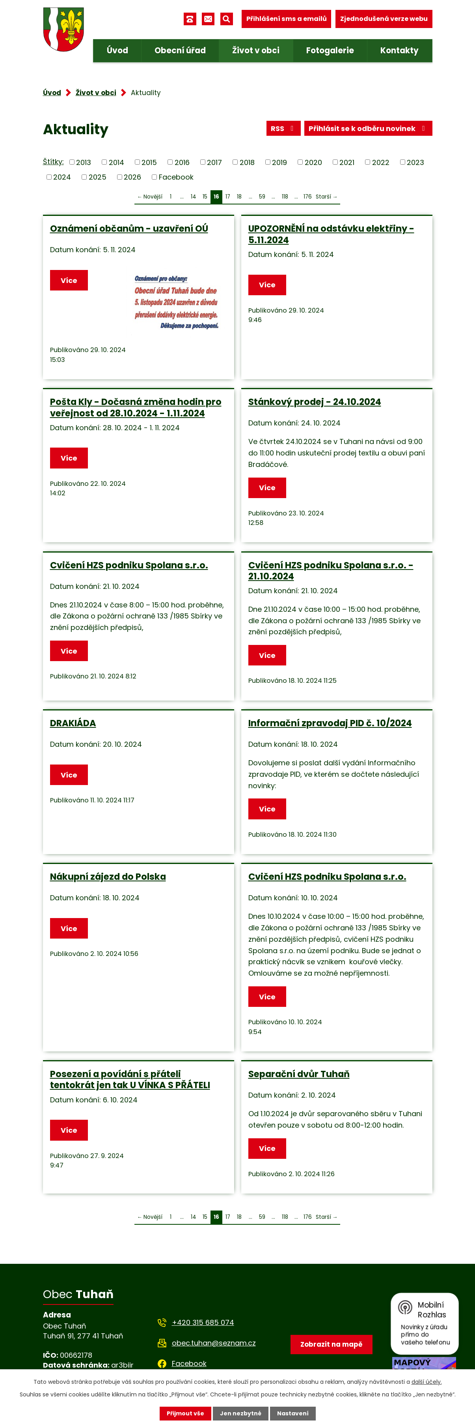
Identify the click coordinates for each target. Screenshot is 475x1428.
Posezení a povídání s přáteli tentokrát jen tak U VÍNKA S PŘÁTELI (130, 1079)
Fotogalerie (330, 50)
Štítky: (53, 162)
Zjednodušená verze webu (384, 18)
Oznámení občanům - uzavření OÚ (129, 228)
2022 (380, 162)
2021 (346, 162)
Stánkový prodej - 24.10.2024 (314, 401)
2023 (415, 162)
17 (227, 197)
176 (308, 197)
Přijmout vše (185, 1413)
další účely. (427, 1382)
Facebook (176, 177)
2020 (313, 162)
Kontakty (399, 50)
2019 (279, 162)
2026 (132, 177)
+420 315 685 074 (203, 1322)
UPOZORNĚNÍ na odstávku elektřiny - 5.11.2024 (331, 234)
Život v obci (255, 50)
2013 (83, 162)
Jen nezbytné (240, 1413)
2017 (214, 162)
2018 (247, 162)
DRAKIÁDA (73, 723)
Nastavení (293, 1413)
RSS (284, 128)
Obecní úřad (180, 50)
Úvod (117, 50)
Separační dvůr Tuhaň (299, 1074)
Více (69, 280)
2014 (116, 162)
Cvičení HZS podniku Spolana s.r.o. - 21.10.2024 (331, 571)
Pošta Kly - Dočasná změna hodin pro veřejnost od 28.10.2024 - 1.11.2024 (136, 407)
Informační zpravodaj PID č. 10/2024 (330, 723)
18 (239, 197)
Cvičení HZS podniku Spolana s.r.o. (129, 565)
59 (262, 197)
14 (193, 197)
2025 (97, 177)
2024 (62, 177)
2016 (182, 162)
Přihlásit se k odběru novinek (368, 128)
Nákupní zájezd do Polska (108, 876)
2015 (149, 162)
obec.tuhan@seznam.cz (214, 1343)
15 (205, 197)
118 (285, 197)
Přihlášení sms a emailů (286, 18)
